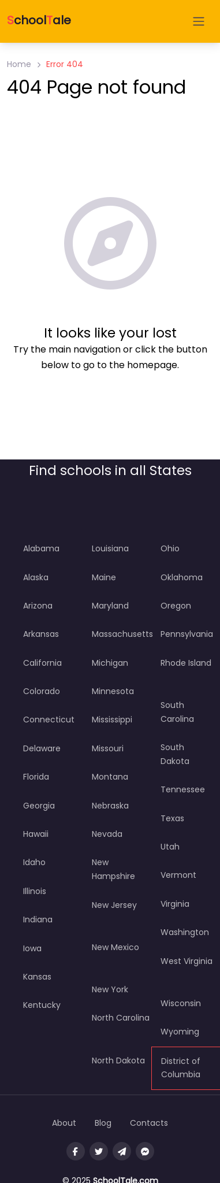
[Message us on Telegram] (122, 1151)
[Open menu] (198, 21)
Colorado (41, 691)
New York (110, 989)
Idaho (34, 862)
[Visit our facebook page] (75, 1151)
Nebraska (110, 805)
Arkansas (41, 634)
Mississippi (112, 719)
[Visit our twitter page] (99, 1151)
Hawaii (36, 834)
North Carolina (121, 1017)
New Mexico (115, 947)
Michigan (110, 663)
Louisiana (110, 548)
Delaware (42, 748)
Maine (104, 577)
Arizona (38, 605)
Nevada (107, 834)
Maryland (110, 605)
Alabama (41, 548)
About (64, 1123)
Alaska (36, 577)
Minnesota (113, 691)
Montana (110, 777)
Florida (36, 777)
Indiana (38, 919)
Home (19, 64)
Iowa (32, 948)
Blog (103, 1123)
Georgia (39, 805)
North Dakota (118, 1060)
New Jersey (114, 905)
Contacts (149, 1123)
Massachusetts (122, 634)
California (42, 663)
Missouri (108, 748)
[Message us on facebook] (145, 1151)
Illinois (34, 891)
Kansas (37, 976)
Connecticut (48, 719)
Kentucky (42, 1005)
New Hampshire (113, 869)
